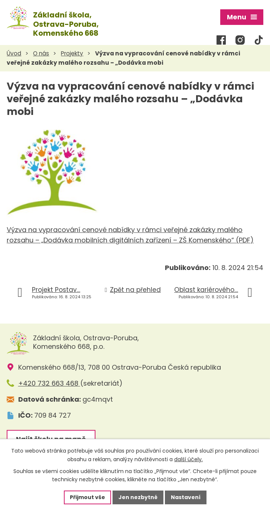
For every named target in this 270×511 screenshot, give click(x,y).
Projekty (72, 53)
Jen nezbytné (137, 497)
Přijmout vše (87, 497)
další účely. (188, 459)
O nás (41, 53)
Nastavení (186, 497)
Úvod (14, 53)
